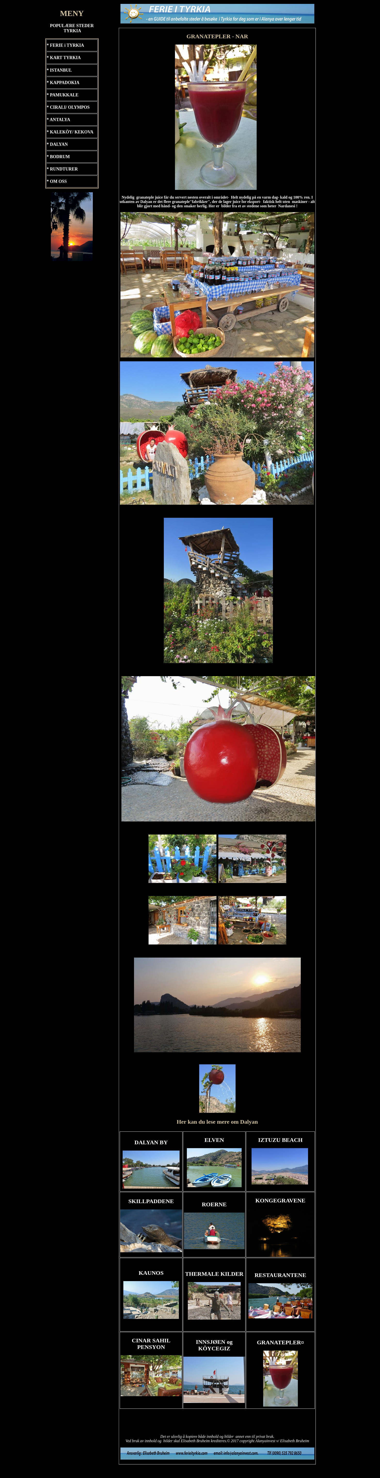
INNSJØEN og (214, 1345)
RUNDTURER (63, 169)
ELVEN (214, 1140)
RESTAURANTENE (280, 1275)
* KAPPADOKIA (63, 82)
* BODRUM (58, 156)
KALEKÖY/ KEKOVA (71, 132)
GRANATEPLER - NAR (217, 36)
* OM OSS (57, 181)
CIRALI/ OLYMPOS (70, 107)
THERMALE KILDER (214, 1274)
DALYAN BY (151, 1142)
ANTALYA (60, 119)
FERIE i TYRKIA (67, 45)
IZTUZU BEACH (280, 1140)
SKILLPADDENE (151, 1201)
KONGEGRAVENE (280, 1200)
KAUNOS (151, 1273)
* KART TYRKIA (64, 57)
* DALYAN (57, 144)
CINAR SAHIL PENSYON (151, 1343)
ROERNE (214, 1204)
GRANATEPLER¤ (280, 1342)
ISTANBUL (61, 70)
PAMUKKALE (64, 95)
